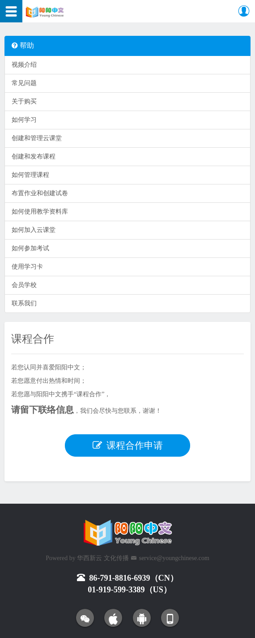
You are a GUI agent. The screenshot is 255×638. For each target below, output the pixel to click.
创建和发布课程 (33, 156)
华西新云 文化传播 (103, 558)
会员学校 (24, 285)
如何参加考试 (30, 248)
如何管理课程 (30, 174)
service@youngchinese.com (174, 558)
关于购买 (24, 101)
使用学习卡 (27, 266)
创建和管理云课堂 (37, 138)
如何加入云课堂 (33, 230)
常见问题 (24, 83)
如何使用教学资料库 (40, 211)
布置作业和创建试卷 (40, 193)
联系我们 (24, 303)
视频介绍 (24, 64)
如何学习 (24, 119)
